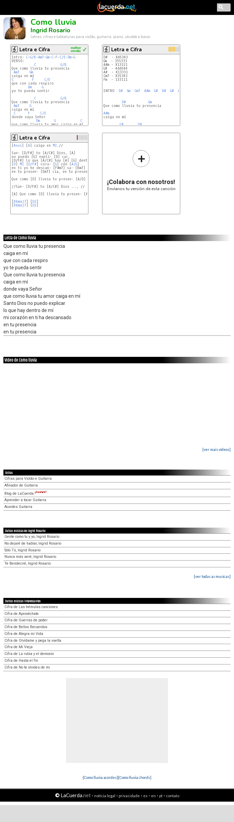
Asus (18, 145)
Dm (69, 57)
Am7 (41, 57)
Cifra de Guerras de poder (26, 620)
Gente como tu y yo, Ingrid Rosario (31, 536)
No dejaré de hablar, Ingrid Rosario (32, 543)
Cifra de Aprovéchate (21, 613)
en (153, 795)
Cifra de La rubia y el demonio (29, 654)
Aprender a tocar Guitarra (25, 500)
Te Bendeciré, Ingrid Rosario (27, 563)
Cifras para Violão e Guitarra (28, 478)
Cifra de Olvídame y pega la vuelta (32, 640)
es (145, 795)
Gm (47, 57)
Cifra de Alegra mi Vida (23, 634)
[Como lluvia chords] (134, 777)
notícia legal (104, 795)
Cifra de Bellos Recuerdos (25, 627)
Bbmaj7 (20, 201)
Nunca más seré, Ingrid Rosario (30, 556)
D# (121, 91)
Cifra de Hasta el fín (21, 660)
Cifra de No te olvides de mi (27, 667)
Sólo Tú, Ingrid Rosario (22, 550)
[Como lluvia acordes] (100, 777)
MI (55, 145)
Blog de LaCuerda (25, 493)
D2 (34, 201)
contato (172, 795)
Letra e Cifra (34, 49)
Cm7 (137, 91)
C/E (63, 57)
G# (156, 91)
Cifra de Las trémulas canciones (31, 607)
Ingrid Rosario (50, 30)
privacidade (129, 795)
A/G (74, 164)
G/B (33, 57)
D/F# (32, 164)
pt (161, 795)
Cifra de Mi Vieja (18, 647)
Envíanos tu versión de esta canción (141, 170)
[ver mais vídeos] (216, 449)
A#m (147, 91)
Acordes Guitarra (18, 507)
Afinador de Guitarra (21, 485)
